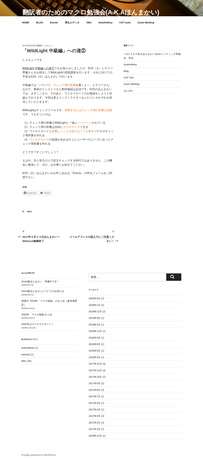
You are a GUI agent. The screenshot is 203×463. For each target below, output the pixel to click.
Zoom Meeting (145, 22)
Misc (29, 212)
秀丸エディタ (72, 22)
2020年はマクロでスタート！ (37, 324)
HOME (25, 22)
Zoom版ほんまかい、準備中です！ (40, 281)
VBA (89, 22)
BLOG (39, 22)
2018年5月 (94, 350)
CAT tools (125, 22)
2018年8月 (94, 344)
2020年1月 (94, 305)
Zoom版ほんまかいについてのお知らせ (42, 291)
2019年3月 (94, 324)
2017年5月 (94, 403)
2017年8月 (94, 390)
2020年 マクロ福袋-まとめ (36, 314)
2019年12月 (95, 311)
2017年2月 (94, 422)
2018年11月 (95, 331)
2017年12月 (95, 363)
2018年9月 (94, 337)
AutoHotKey (105, 22)
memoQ (25, 354)
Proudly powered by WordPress (38, 455)
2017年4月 (94, 409)
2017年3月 (94, 416)
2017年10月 (95, 376)
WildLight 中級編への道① (38, 68)
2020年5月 (94, 298)
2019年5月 (94, 318)
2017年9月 (94, 383)
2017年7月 (94, 396)
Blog (126, 71)
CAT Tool (128, 77)
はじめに (128, 90)
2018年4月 (94, 357)
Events (54, 22)
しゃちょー (48, 46)
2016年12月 (95, 435)
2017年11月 (95, 370)
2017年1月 (94, 429)
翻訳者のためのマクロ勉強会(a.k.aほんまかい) (90, 12)
